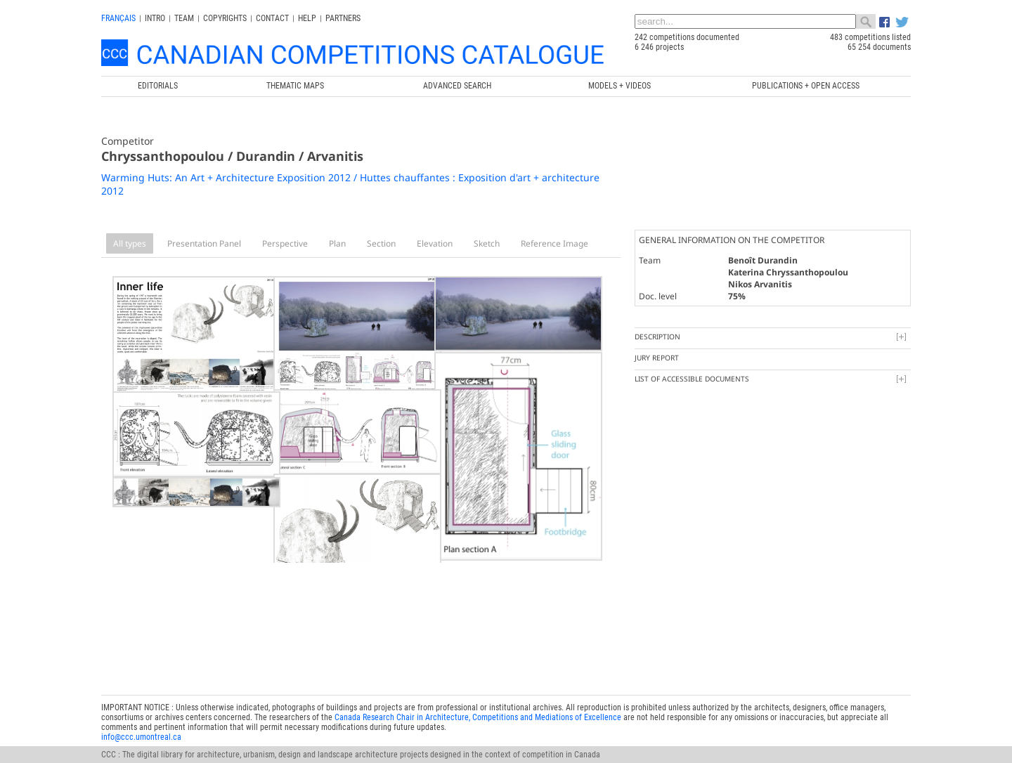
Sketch (487, 243)
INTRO (155, 18)
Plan (337, 243)
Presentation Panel (204, 243)
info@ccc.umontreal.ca (141, 719)
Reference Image (554, 243)
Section (381, 243)
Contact (272, 18)
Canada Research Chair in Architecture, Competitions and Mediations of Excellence (478, 699)
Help (307, 18)
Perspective (285, 243)
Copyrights (225, 18)
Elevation (435, 243)
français (118, 18)
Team (184, 18)
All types (129, 243)
